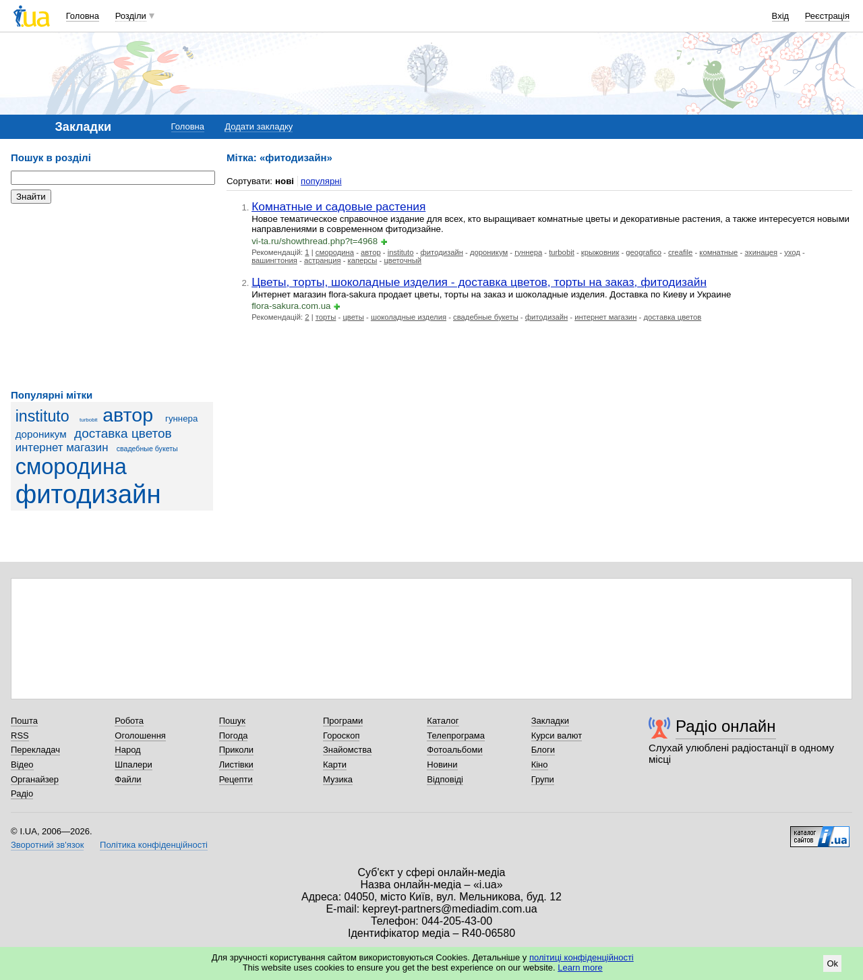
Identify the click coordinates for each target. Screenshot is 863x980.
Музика (338, 779)
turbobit (89, 420)
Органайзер (35, 779)
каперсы (363, 260)
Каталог (442, 721)
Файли (128, 779)
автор (127, 415)
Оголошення (140, 735)
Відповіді (445, 779)
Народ (127, 750)
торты (326, 317)
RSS (20, 735)
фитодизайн (88, 494)
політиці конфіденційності (581, 957)
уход (792, 252)
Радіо (22, 793)
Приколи (236, 750)
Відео (22, 764)
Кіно (539, 764)
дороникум (41, 434)
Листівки (236, 764)
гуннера (181, 418)
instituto (42, 416)
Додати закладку (259, 126)
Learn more (580, 967)
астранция (322, 260)
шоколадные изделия (408, 317)
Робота (129, 721)
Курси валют (557, 735)
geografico (643, 252)
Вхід (781, 16)
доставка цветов (123, 433)
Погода (233, 735)
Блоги (543, 750)
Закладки (550, 721)
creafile (680, 252)
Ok (832, 963)
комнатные (718, 252)
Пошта (24, 721)
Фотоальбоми (454, 750)
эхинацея (760, 252)
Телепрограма (456, 735)
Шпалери (133, 764)
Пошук (232, 721)
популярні (321, 181)
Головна (82, 16)
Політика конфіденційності (154, 845)
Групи (542, 779)
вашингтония (274, 260)
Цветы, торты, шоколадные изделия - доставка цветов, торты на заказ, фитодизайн (479, 282)
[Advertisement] (112, 296)
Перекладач (35, 750)
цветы (353, 317)
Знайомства (347, 750)
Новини (442, 764)
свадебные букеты (147, 448)
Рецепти (236, 779)
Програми (343, 721)
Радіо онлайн (726, 726)
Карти (335, 764)
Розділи (130, 16)
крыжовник (600, 252)
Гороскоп (341, 735)
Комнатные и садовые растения (338, 206)
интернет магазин (62, 447)
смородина (71, 467)
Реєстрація (827, 16)
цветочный (402, 260)
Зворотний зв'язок (47, 845)
